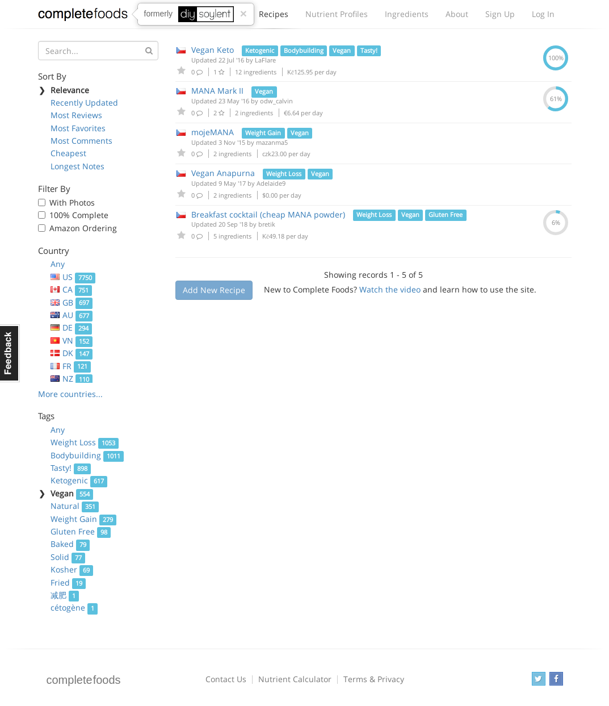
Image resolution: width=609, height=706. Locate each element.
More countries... (70, 393)
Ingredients (407, 14)
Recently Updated (84, 102)
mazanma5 (272, 142)
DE (72, 327)
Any (58, 263)
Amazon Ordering (83, 228)
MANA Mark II (217, 90)
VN (72, 340)
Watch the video (390, 289)
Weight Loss (85, 442)
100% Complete (78, 215)
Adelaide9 (271, 183)
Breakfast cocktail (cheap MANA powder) (268, 214)
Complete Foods (83, 16)
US (73, 276)
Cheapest (68, 153)
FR (71, 366)
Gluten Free (81, 531)
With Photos (72, 202)
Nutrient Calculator (294, 679)
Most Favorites (78, 128)
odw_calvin (276, 101)
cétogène (74, 607)
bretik (266, 224)
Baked (70, 543)
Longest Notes (77, 166)
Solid (68, 557)
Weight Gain (84, 518)
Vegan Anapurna (223, 173)
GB (72, 302)
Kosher (72, 569)
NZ (72, 378)
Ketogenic (79, 480)
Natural (75, 505)
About (457, 14)
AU (72, 315)
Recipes (273, 17)
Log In (543, 14)
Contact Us (225, 679)
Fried (68, 582)
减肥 (65, 595)
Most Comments (81, 140)
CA (72, 289)
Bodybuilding (87, 455)
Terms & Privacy (373, 679)
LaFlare (265, 60)
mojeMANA (212, 132)
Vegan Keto (212, 49)
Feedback (10, 353)
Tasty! (71, 467)
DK (72, 353)
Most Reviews (76, 115)
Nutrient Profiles (336, 14)
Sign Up (500, 14)
